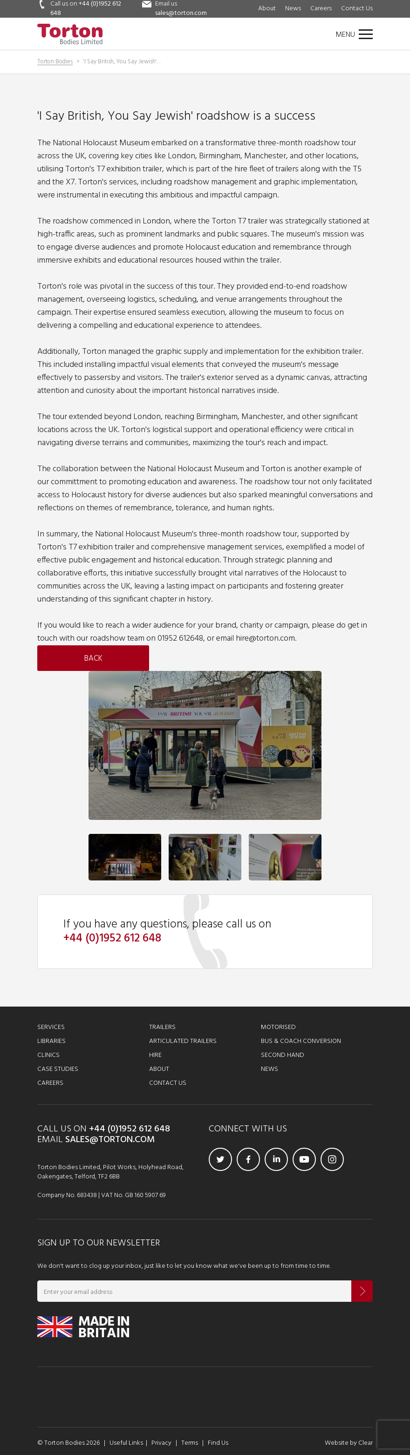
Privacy (161, 1443)
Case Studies (57, 1069)
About (267, 8)
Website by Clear (349, 1443)
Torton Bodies (55, 62)
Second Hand (282, 1055)
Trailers (162, 1027)
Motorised (278, 1027)
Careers (321, 8)
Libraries (51, 1041)
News (293, 8)
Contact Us (357, 8)
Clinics (48, 1055)
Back (93, 658)
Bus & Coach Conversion (301, 1041)
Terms (189, 1443)
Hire (155, 1055)
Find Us (218, 1443)
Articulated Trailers (183, 1041)
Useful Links (126, 1443)
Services (51, 1027)
